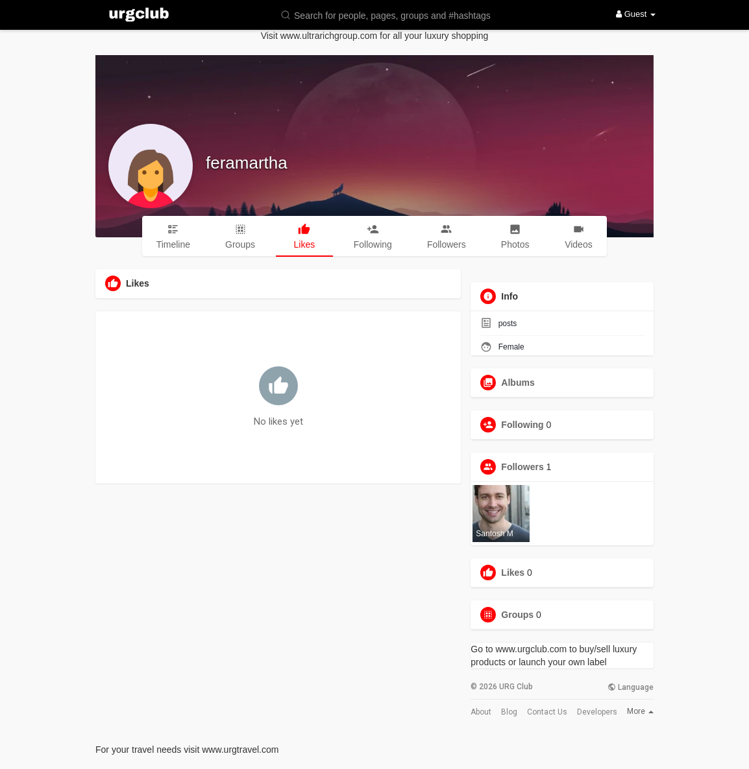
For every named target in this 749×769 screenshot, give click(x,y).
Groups (517, 614)
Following (522, 425)
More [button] (640, 711)
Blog (509, 712)
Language (631, 687)
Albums (517, 382)
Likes (512, 572)
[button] (394, 14)
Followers (522, 467)
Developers (597, 712)
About (481, 712)
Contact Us (547, 712)
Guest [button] (636, 14)
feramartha (247, 162)
